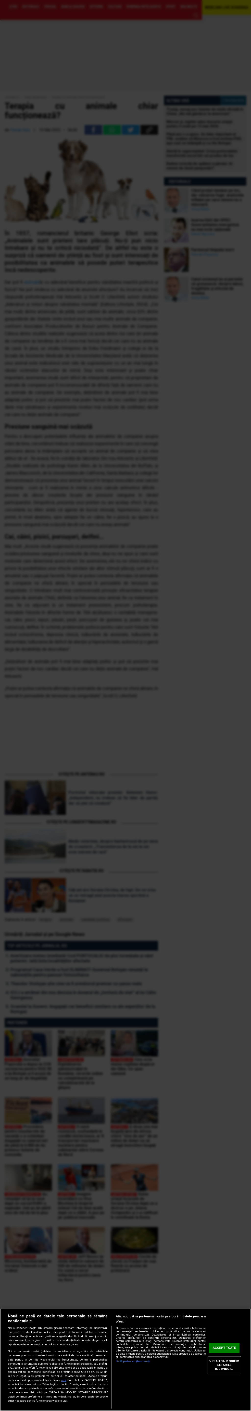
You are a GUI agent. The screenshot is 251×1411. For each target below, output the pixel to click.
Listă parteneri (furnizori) (133, 1361)
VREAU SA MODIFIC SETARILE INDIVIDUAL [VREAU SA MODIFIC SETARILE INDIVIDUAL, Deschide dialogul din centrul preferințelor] (224, 1365)
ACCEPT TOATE (224, 1348)
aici (63, 1380)
